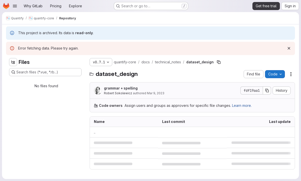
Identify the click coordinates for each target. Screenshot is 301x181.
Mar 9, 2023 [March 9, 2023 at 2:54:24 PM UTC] (155, 93)
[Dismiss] (289, 48)
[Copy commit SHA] (267, 90)
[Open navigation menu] (15, 6)
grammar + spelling (121, 88)
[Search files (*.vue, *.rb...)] (45, 72)
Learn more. (242, 105)
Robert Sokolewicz (118, 93)
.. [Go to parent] (94, 132)
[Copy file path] (219, 62)
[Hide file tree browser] (13, 62)
